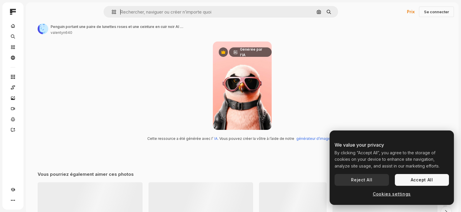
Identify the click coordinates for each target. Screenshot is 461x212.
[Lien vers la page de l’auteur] (87, 29)
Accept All (422, 179)
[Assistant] (35, 130)
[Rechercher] (35, 36)
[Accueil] (35, 26)
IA (238, 168)
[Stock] (35, 47)
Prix (411, 11)
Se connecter (436, 11)
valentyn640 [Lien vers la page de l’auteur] (106, 32)
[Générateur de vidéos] (35, 108)
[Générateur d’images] (35, 98)
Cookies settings (392, 193)
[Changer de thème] (23, 200)
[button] (134, 12)
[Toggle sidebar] (57, 11)
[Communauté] (35, 57)
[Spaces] (35, 87)
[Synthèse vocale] (35, 119)
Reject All (361, 179)
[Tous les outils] (35, 77)
